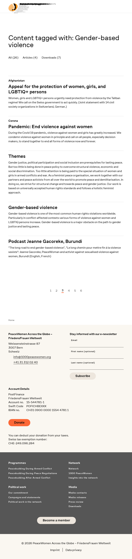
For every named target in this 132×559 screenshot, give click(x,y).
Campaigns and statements (24, 497)
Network (74, 468)
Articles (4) (30, 57)
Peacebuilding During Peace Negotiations (32, 473)
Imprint (55, 550)
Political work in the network (25, 501)
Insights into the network (83, 477)
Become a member (56, 520)
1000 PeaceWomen (80, 473)
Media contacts (78, 492)
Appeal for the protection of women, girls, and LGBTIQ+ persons (57, 89)
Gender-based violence (32, 207)
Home (11, 320)
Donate (19, 422)
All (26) (13, 57)
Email (74, 340)
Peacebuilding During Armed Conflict (30, 468)
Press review (76, 501)
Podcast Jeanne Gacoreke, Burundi (45, 241)
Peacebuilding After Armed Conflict (29, 477)
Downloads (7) (51, 57)
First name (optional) (83, 351)
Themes (16, 156)
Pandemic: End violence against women (50, 126)
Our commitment (18, 492)
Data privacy (74, 550)
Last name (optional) (83, 362)
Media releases (77, 497)
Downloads (75, 506)
